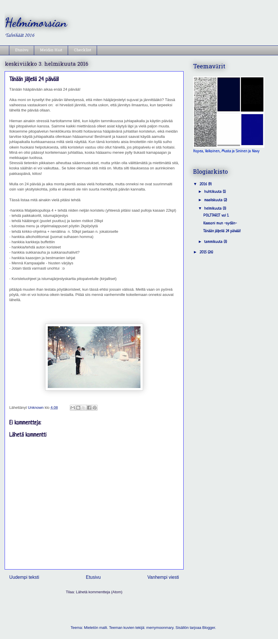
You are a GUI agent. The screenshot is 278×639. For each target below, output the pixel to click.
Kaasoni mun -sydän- (220, 223)
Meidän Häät (51, 50)
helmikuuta (213, 208)
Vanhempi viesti (163, 577)
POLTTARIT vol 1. (216, 215)
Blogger (208, 627)
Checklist (82, 50)
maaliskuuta (214, 200)
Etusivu (21, 50)
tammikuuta (214, 242)
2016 (204, 184)
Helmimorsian (36, 22)
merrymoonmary (159, 627)
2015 (204, 252)
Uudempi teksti (24, 577)
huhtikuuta (213, 192)
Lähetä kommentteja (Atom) (99, 592)
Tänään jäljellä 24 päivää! (222, 231)
